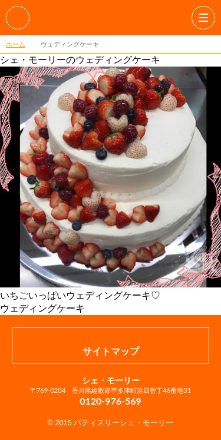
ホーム (15, 44)
